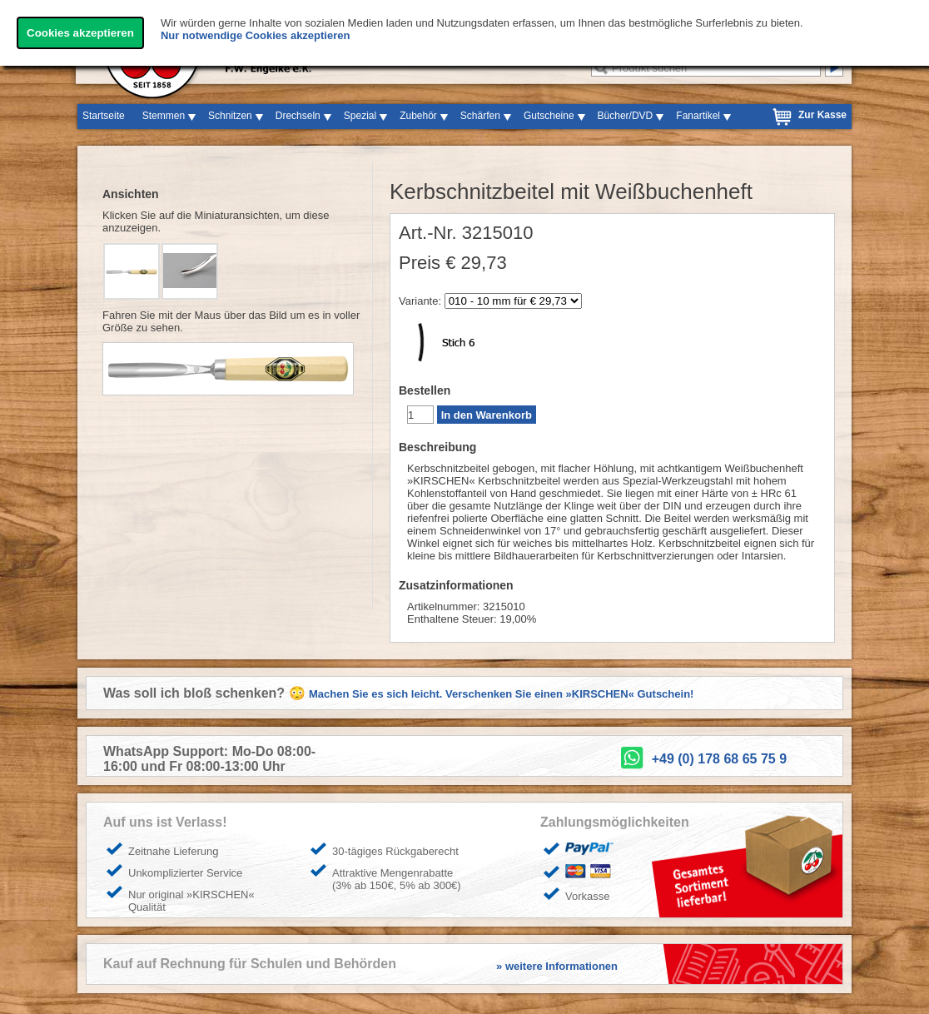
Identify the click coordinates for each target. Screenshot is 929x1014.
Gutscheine (549, 116)
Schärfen (480, 116)
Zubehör (418, 116)
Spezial (360, 116)
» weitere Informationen (557, 966)
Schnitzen (230, 116)
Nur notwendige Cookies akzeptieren (255, 35)
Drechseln (298, 116)
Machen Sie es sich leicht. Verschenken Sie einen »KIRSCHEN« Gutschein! (501, 694)
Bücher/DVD (625, 116)
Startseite (103, 116)
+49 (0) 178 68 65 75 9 (719, 759)
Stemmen (163, 116)
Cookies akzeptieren (80, 33)
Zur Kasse (822, 115)
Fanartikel (698, 116)
